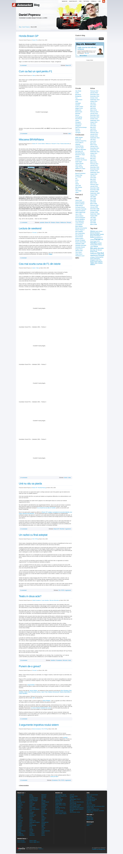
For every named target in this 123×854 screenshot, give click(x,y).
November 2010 (94, 169)
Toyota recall (90, 807)
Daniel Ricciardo (79, 202)
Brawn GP (34, 40)
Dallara (19, 828)
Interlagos (78, 103)
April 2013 (93, 129)
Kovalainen (59, 660)
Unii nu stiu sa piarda (30, 483)
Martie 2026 (90, 819)
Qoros (43, 810)
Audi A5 (72, 794)
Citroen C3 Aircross (60, 812)
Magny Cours (79, 108)
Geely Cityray (59, 799)
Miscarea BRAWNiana (31, 139)
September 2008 (94, 214)
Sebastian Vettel (79, 243)
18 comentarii (23, 660)
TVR (42, 829)
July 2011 (93, 155)
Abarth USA (20, 794)
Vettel (92, 263)
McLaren (65, 660)
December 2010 (94, 167)
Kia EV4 (57, 809)
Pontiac (43, 807)
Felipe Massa (79, 205)
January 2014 (94, 113)
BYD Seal (58, 797)
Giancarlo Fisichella (80, 209)
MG (42, 799)
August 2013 (93, 122)
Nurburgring (78, 117)
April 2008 (93, 222)
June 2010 (93, 177)
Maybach (44, 794)
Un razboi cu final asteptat (33, 534)
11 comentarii (23, 222)
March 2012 (93, 144)
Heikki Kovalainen (36, 600)
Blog (36, 5)
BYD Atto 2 (58, 802)
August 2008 (93, 215)
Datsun (19, 829)
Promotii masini (91, 800)
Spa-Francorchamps (81, 127)
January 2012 (94, 146)
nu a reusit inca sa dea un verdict (46, 508)
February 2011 (94, 163)
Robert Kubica (79, 238)
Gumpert (31, 812)
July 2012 (93, 139)
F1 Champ (78, 177)
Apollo (19, 799)
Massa (95, 246)
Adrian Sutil (27, 692)
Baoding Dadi (21, 802)
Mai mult (87, 53)
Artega (19, 800)
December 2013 (94, 115)
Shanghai (78, 122)
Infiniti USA (32, 820)
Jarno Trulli (44, 692)
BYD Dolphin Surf (75, 806)
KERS (95, 244)
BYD (18, 813)
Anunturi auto (73, 1)
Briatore (53, 222)
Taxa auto (89, 796)
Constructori (79, 135)
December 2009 (94, 188)
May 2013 (93, 127)
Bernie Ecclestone (36, 728)
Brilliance (19, 807)
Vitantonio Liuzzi (79, 255)
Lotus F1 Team (79, 147)
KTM (30, 826)
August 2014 (93, 101)
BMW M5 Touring (60, 807)
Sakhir (77, 120)
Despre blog (78, 175)
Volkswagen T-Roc (60, 803)
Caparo (19, 816)
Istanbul (77, 105)
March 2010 (93, 183)
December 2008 (94, 209)
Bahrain (92, 233)
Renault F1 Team (56, 143)
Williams (92, 264)
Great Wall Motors (34, 809)
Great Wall (32, 807)
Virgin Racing (79, 167)
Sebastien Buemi (80, 247)
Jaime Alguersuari (80, 212)
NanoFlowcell (45, 802)
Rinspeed (44, 813)
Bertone (19, 803)
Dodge (19, 832)
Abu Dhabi (78, 91)
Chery (19, 819)
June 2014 (93, 105)
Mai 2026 (89, 816)
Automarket (23, 5)
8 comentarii (23, 65)
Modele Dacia (21, 838)
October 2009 (94, 191)
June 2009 (93, 198)
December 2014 (94, 94)
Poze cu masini (91, 805)
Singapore (78, 125)
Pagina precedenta (24, 785)
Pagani (43, 803)
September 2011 (94, 151)
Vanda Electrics (45, 831)
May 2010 (93, 179)
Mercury (43, 797)
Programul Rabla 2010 (93, 809)
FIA (33, 539)
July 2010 (93, 176)
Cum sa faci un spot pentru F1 (35, 71)
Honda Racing (79, 146)
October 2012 (94, 136)
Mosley (92, 251)
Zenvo (43, 835)
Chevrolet (20, 820)
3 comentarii (23, 258)
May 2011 (93, 158)
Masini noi (64, 1)
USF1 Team (78, 165)
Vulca (42, 833)
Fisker (31, 802)
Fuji (76, 98)
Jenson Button (41, 143)
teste (69, 660)
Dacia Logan (32, 840)
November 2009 (94, 189)
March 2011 (93, 162)
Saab (42, 816)
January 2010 (94, 186)
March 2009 (93, 203)
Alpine (19, 797)
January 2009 (94, 207)
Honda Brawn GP (28, 35)
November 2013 (94, 117)
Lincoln (31, 831)
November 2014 (94, 96)
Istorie (33, 267)
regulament (68, 529)
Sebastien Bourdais (80, 245)
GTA (30, 810)
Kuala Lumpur (79, 106)
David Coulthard (79, 204)
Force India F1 (79, 142)
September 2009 (94, 193)
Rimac (43, 812)
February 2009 (94, 205)
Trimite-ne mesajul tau (98, 849)
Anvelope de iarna (92, 799)
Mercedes (101, 248)
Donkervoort (20, 835)
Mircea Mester (83, 55)
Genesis (31, 805)
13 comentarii (23, 780)
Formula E (79, 195)
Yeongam (78, 132)
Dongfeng (20, 833)
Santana (43, 818)
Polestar (43, 806)
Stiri (80, 1)
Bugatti (19, 810)
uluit (33, 697)
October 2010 (94, 170)
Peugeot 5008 (74, 796)
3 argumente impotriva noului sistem (39, 724)
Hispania (77, 144)
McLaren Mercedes (54, 600)
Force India (93, 241)
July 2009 (93, 196)
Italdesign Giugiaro (34, 822)
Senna (92, 258)
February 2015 (94, 91)
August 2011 (93, 153)
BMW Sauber (79, 137)
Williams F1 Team (80, 168)
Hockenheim (78, 99)
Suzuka (77, 129)
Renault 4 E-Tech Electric (77, 807)
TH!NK (43, 828)
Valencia (77, 131)
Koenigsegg (32, 825)
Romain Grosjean (80, 240)
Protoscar (44, 809)
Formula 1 (94, 1)
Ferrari (97, 239)
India (76, 101)
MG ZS (72, 800)
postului (65, 737)
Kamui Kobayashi (80, 217)
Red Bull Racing (42, 487)
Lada (30, 828)
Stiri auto (89, 802)
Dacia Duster (21, 840)
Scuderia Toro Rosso (81, 160)
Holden (31, 813)
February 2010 (94, 184)
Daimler (19, 826)
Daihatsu (19, 825)
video (69, 133)
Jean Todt (78, 185)
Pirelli (76, 189)
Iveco (30, 823)
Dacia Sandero (21, 842)
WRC (99, 1)
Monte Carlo (78, 112)
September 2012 (94, 137)
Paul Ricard (78, 118)
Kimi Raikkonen (79, 221)
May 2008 (93, 221)
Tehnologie (78, 190)
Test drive (86, 1)
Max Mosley (78, 187)
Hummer (31, 816)
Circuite (78, 88)
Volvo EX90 (73, 803)
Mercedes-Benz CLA (61, 796)
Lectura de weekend (30, 228)
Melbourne (48, 143)
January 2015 (94, 92)
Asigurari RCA (90, 797)
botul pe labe (54, 776)
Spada (43, 823)
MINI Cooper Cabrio (60, 813)
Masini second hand (92, 794)
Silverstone (78, 124)
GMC (30, 806)
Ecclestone (55, 780)
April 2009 (93, 202)
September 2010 (94, 172)
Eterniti (31, 796)
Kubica (100, 244)
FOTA (36, 539)
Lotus (91, 246)
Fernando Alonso (36, 692)
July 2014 (93, 103)
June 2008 (93, 219)
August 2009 (93, 195)
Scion (43, 820)
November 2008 (94, 210)
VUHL (43, 832)
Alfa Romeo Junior (75, 812)
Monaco (100, 250)
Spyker (43, 825)
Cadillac (19, 815)
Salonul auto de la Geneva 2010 (95, 806)
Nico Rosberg (65, 690)
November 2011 (94, 148)
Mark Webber (46, 700)
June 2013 (93, 125)
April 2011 (93, 160)
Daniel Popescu (29, 14)
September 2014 (94, 99)
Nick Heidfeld (79, 231)
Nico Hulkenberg (80, 233)
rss (103, 1)
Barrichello (93, 234)
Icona (30, 818)
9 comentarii (23, 590)
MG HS (72, 797)
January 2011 (94, 165)
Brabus (19, 806)
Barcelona (78, 94)
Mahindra (32, 835)
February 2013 (94, 132)
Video (33, 75)
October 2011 (94, 150)
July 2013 (93, 124)
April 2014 (93, 108)
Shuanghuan (45, 822)
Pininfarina (44, 805)
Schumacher (99, 257)
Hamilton (53, 660)
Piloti (77, 198)
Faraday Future (33, 797)
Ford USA (32, 803)
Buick (18, 812)
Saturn (43, 819)
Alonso (92, 231)
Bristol (19, 809)
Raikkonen (93, 253)
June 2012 (93, 141)
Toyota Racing (79, 163)
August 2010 (93, 174)
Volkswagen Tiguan (60, 794)
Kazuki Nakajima (80, 219)
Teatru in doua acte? (30, 596)
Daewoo (19, 823)
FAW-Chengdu (33, 800)
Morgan (43, 800)
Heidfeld (99, 243)
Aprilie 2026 (90, 818)
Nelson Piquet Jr (79, 229)
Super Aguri (78, 161)
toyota (96, 261)
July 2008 (93, 217)
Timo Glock (78, 252)
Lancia (31, 829)
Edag (30, 794)
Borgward (20, 805)
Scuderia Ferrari (79, 158)
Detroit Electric (21, 831)
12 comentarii (23, 529)
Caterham (20, 818)
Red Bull (62, 529)
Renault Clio (58, 800)
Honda (92, 244)
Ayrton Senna (98, 231)
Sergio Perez (79, 249)
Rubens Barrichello (65, 143)
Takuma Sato (79, 250)
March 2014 (93, 110)
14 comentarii (23, 133)
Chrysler (19, 822)
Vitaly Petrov (78, 254)
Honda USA (32, 815)
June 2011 (93, 157)
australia (42, 222)
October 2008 (94, 212)
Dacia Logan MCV (34, 842)
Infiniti (31, 819)
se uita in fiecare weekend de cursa (41, 708)
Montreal (77, 113)
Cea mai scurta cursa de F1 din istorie (40, 263)
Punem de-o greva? (30, 666)
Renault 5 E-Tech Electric (77, 802)
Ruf (42, 815)
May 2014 (93, 106)
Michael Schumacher (81, 228)
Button (58, 222)
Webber (100, 263)
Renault (69, 222)
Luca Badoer (78, 224)
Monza (77, 115)
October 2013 (94, 118)
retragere (92, 257)
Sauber (77, 156)
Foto (76, 182)
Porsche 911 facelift (75, 805)
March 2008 (93, 224)
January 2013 (94, 134)
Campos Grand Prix (80, 141)
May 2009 (93, 200)
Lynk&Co (31, 833)
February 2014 (94, 112)
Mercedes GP (79, 151)
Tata (42, 826)
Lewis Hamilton (45, 600)
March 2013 (93, 131)
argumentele (30, 684)
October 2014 (94, 98)
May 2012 (93, 143)
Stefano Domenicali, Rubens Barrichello (59, 692)
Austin (77, 92)
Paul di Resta (79, 236)
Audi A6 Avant (59, 810)
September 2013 (94, 120)
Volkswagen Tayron (75, 799)
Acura (19, 796)
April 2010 (93, 181)
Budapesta (78, 96)
